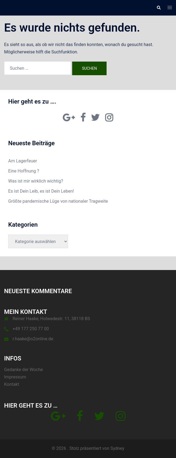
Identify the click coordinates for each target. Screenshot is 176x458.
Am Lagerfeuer (22, 160)
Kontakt (11, 384)
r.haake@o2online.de (33, 338)
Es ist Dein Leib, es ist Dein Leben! (41, 191)
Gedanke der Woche (23, 369)
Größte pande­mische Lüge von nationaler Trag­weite (58, 201)
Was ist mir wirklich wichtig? (35, 181)
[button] (158, 7)
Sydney (117, 448)
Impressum (15, 377)
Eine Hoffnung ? (23, 171)
